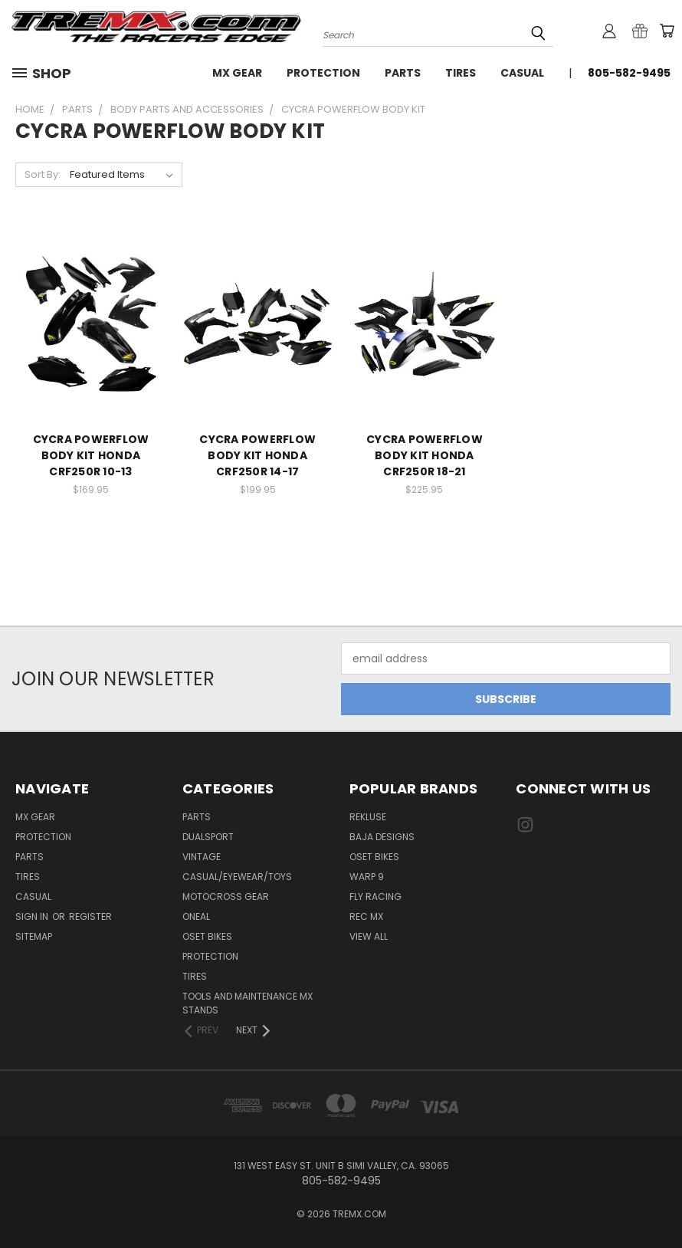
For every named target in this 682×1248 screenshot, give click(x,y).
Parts (403, 72)
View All (368, 936)
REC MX (366, 916)
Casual (522, 72)
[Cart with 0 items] (666, 30)
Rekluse (367, 816)
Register (90, 916)
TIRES (194, 976)
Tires (460, 72)
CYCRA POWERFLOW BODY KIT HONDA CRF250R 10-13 (91, 455)
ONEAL (196, 916)
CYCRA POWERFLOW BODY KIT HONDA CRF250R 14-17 (257, 455)
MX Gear (237, 72)
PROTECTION (210, 956)
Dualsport (208, 836)
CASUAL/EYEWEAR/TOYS (237, 876)
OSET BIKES (207, 936)
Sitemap (33, 936)
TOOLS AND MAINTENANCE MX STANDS (247, 1003)
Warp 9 (366, 876)
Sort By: (43, 174)
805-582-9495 (629, 72)
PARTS (196, 816)
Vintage (201, 856)
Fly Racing (375, 896)
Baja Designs (382, 836)
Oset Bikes (374, 856)
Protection (323, 72)
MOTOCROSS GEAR (225, 896)
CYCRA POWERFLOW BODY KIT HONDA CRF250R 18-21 (424, 455)
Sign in (33, 916)
